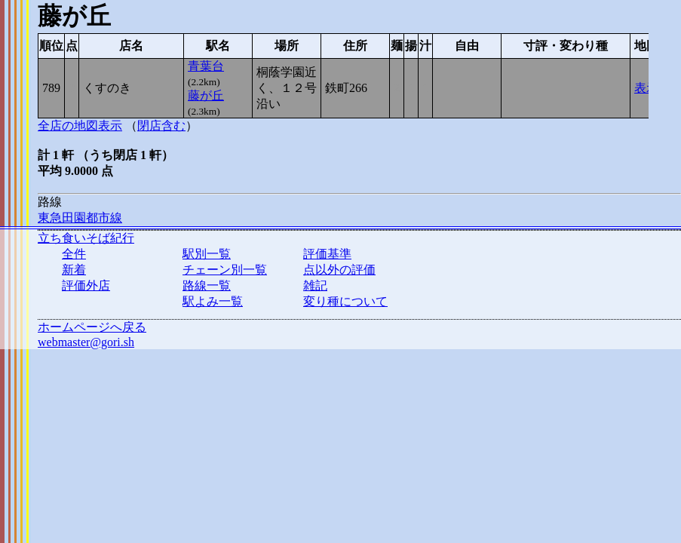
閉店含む (161, 125)
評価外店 (86, 285)
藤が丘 (206, 95)
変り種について (345, 301)
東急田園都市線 (80, 217)
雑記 (315, 285)
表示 (646, 87)
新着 (74, 269)
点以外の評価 (339, 269)
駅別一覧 (207, 253)
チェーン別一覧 (225, 269)
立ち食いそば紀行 (86, 238)
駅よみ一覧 (213, 301)
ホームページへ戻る (92, 327)
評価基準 (327, 253)
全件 (74, 253)
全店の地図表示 (80, 125)
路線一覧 (207, 285)
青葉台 (206, 66)
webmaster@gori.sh (86, 342)
